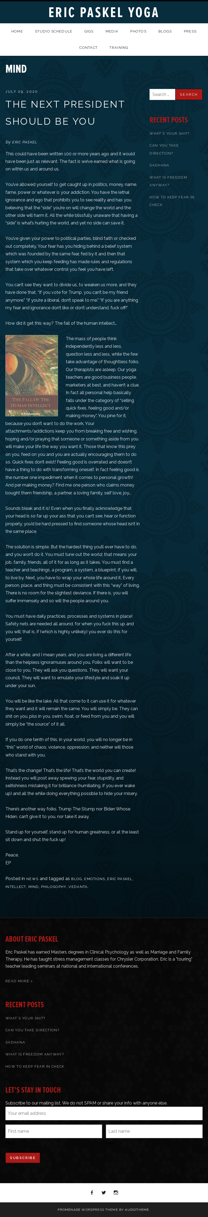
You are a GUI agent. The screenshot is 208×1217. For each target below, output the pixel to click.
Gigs (89, 31)
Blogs (165, 31)
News (32, 879)
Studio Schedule (54, 31)
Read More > (19, 981)
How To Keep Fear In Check (34, 1066)
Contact (88, 48)
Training (118, 48)
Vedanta (78, 887)
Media (112, 31)
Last (110, 1143)
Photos (138, 31)
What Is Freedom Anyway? (34, 1054)
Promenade (69, 1210)
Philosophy (54, 887)
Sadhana (159, 165)
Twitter (104, 1193)
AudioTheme (137, 1210)
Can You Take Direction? (32, 1030)
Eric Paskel (119, 879)
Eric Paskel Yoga (104, 13)
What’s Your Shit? (169, 133)
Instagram (116, 1193)
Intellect (15, 887)
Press (190, 31)
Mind (33, 887)
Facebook (92, 1193)
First (10, 1143)
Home (17, 31)
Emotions (94, 879)
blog (76, 879)
